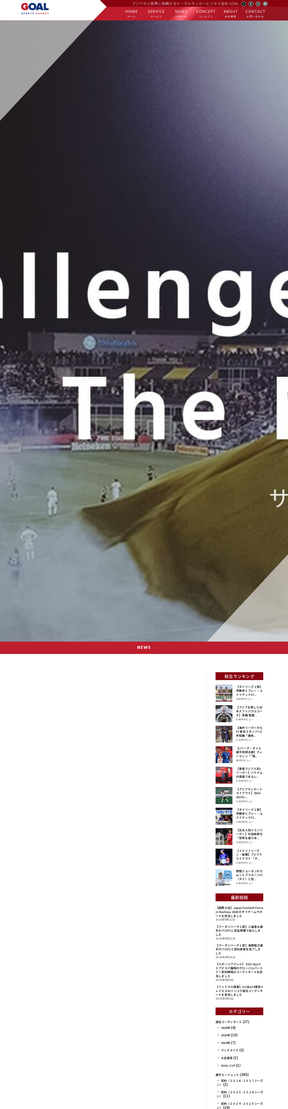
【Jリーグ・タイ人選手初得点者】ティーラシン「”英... (249, 752)
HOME (131, 14)
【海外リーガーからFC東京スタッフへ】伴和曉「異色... (249, 732)
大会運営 (227, 1058)
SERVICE (156, 14)
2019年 (225, 1043)
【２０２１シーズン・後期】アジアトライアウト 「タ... (249, 854)
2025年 (225, 1035)
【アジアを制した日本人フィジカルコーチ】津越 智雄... (249, 711)
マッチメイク (230, 1050)
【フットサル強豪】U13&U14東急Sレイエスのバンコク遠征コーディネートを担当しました (239, 991)
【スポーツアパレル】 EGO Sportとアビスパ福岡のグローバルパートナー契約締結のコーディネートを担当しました (239, 970)
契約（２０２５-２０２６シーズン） (239, 1094)
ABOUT (230, 14)
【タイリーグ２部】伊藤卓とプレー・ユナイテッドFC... (249, 691)
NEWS (181, 14)
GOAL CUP (228, 1065)
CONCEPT (206, 14)
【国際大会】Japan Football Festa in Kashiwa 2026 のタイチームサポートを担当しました (239, 912)
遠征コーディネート (229, 1022)
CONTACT (255, 14)
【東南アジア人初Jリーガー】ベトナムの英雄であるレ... (249, 772)
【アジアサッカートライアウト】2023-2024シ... (249, 793)
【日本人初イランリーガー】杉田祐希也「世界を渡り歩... (249, 834)
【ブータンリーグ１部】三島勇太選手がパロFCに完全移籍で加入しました (239, 930)
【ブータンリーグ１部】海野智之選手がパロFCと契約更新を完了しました (239, 949)
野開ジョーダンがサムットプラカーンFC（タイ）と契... (249, 875)
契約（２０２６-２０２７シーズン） (239, 1082)
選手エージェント (227, 1075)
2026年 (225, 1028)
